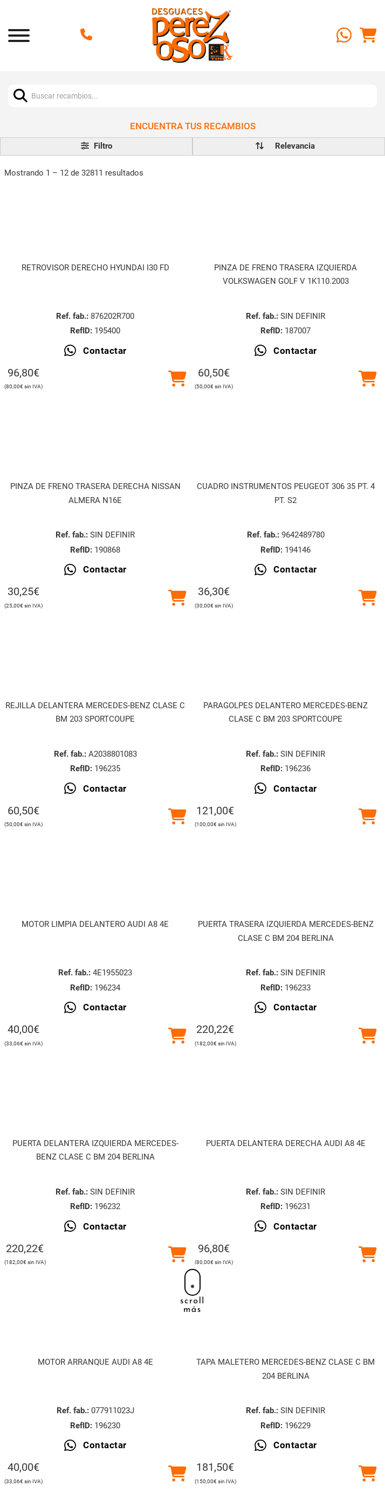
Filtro (96, 146)
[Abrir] (19, 35)
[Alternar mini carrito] (368, 35)
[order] (295, 146)
